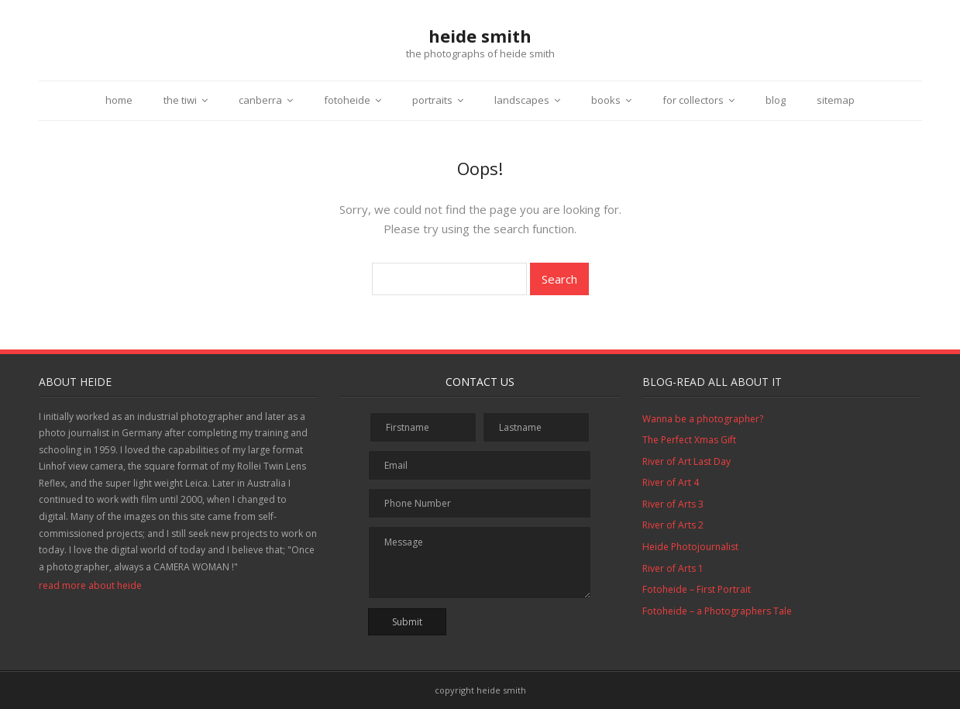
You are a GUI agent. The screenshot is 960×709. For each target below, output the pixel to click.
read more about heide (90, 585)
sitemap (836, 100)
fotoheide (347, 100)
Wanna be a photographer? (702, 418)
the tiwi (180, 100)
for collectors (693, 100)
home (118, 100)
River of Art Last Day (686, 461)
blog (776, 100)
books (606, 100)
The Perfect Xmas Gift (689, 439)
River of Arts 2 (673, 525)
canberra (260, 100)
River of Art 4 (670, 482)
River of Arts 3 (673, 504)
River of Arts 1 (673, 568)
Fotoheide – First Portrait (696, 589)
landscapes (521, 100)
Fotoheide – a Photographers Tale (717, 611)
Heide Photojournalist (690, 546)
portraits (432, 100)
